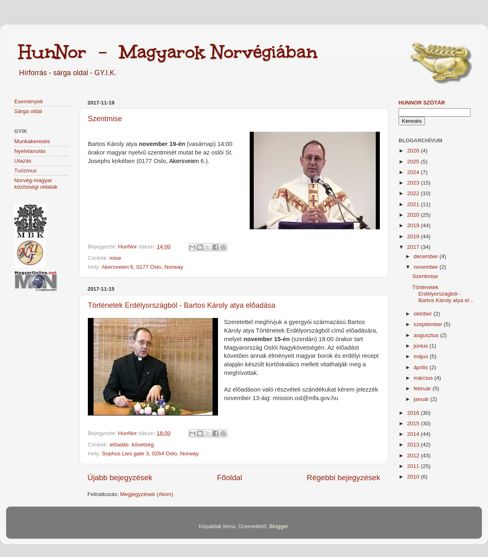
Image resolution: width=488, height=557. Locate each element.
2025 (414, 162)
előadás (119, 445)
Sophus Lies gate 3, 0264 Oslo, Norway (150, 453)
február (423, 388)
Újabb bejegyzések (119, 477)
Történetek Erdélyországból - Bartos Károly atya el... (443, 293)
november (427, 267)
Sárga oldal (28, 111)
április (421, 367)
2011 (414, 466)
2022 (414, 193)
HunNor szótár (422, 103)
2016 (414, 413)
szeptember (429, 324)
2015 (414, 423)
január (422, 399)
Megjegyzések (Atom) (146, 494)
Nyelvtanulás (30, 151)
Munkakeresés (32, 141)
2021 (414, 204)
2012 (414, 456)
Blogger (278, 526)
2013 (414, 445)
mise (115, 258)
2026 (414, 151)
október (424, 314)
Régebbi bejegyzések (343, 477)
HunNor (128, 247)
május (422, 356)
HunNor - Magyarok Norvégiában (167, 51)
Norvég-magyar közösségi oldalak (36, 183)
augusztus (427, 335)
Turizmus (25, 171)
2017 (414, 247)
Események (28, 101)
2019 (414, 225)
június (421, 346)
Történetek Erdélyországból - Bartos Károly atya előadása (181, 305)
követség (143, 445)
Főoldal (229, 477)
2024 (414, 172)
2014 (414, 434)
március (424, 378)
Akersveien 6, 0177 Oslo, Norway (142, 267)
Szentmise (105, 119)
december (427, 256)
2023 (414, 183)
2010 (414, 477)
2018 (414, 236)
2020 (414, 215)
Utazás (22, 161)
